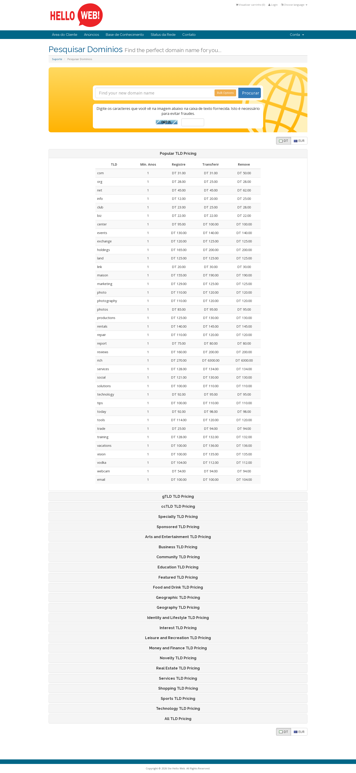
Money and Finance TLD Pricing (178, 648)
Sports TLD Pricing (178, 699)
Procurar (250, 93)
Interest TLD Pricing (178, 628)
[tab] (178, 153)
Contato (189, 35)
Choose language (294, 4)
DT (283, 140)
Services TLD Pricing (178, 678)
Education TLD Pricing (178, 567)
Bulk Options (225, 93)
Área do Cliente (64, 35)
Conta (297, 35)
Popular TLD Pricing (178, 154)
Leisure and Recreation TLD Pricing (178, 638)
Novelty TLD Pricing (178, 658)
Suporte (57, 59)
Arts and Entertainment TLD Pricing (178, 537)
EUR (299, 140)
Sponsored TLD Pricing (178, 527)
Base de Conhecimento (125, 35)
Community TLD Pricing (178, 557)
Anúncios (91, 35)
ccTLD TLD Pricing (178, 507)
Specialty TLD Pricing (178, 517)
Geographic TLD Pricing (178, 598)
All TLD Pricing (178, 719)
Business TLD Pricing (178, 547)
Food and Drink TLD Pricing (178, 587)
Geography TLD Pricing (178, 608)
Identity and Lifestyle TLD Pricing (178, 618)
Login (273, 4)
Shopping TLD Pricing (178, 688)
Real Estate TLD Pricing (178, 668)
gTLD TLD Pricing (178, 497)
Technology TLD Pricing (178, 709)
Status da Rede (163, 35)
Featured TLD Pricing (178, 577)
